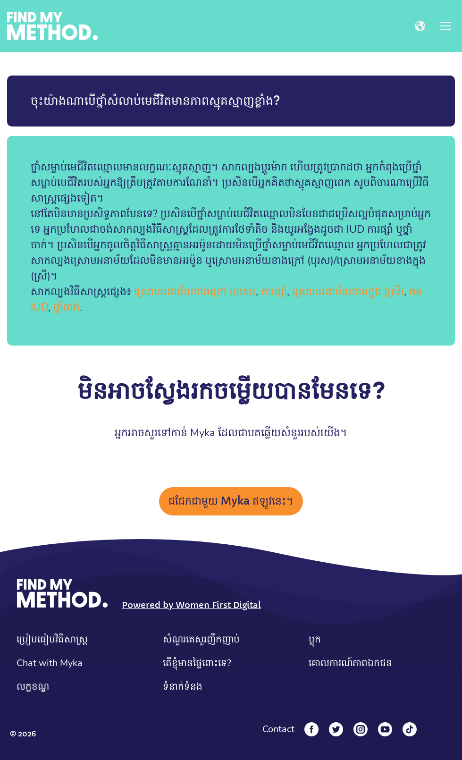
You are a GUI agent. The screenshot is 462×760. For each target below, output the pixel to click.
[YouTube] (385, 729)
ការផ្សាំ (274, 292)
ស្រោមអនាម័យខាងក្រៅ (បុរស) (195, 292)
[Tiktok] (410, 729)
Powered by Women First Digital (191, 605)
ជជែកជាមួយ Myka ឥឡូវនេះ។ (231, 501)
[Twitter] (336, 729)
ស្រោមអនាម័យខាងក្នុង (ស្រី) (348, 292)
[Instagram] (360, 729)
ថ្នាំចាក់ (66, 307)
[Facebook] (311, 729)
